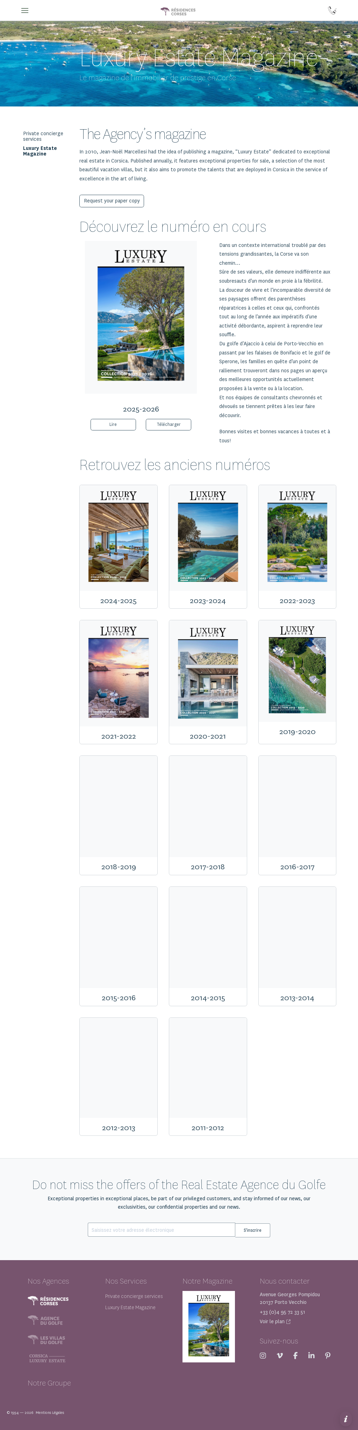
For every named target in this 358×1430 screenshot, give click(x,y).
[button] (24, 10)
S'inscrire (253, 1229)
